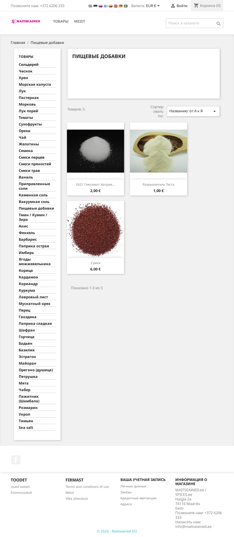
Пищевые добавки (36, 208)
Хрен (23, 77)
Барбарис (28, 239)
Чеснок (25, 71)
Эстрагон (27, 356)
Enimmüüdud (21, 492)
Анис (23, 226)
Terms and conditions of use (87, 486)
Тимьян (26, 421)
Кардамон (28, 277)
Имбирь (26, 252)
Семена (26, 150)
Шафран (27, 330)
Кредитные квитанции (138, 498)
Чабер (24, 389)
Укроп (24, 414)
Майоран (27, 363)
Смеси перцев (32, 157)
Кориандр (28, 283)
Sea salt (26, 427)
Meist (79, 21)
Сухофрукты (30, 124)
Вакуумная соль (34, 201)
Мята (24, 383)
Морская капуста (35, 84)
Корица (26, 270)
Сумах (95, 263)
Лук (22, 91)
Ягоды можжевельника (35, 261)
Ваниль (26, 177)
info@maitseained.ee (193, 526)
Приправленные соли (34, 186)
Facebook (15, 460)
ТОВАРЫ (61, 21)
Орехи (24, 130)
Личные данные (133, 486)
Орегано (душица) (36, 370)
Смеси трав (29, 170)
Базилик (27, 350)
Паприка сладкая (35, 323)
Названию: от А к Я (193, 111)
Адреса (126, 504)
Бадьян (25, 343)
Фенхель (27, 232)
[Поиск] (194, 23)
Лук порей (28, 111)
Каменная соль (33, 195)
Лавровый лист (33, 297)
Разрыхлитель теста (158, 184)
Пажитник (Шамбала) (29, 398)
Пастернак (29, 97)
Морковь (27, 104)
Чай (22, 137)
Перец (24, 310)
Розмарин (28, 407)
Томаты (26, 117)
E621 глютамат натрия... (95, 184)
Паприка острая (34, 246)
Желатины (29, 144)
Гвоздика (28, 317)
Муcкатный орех (34, 303)
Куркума (27, 290)
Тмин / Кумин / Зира (33, 217)
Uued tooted (20, 486)
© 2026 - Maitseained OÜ (117, 531)
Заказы (126, 492)
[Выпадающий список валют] (153, 6)
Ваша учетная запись (142, 479)
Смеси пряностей (35, 164)
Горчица (27, 336)
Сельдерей (29, 64)
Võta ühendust (77, 498)
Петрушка (28, 376)
